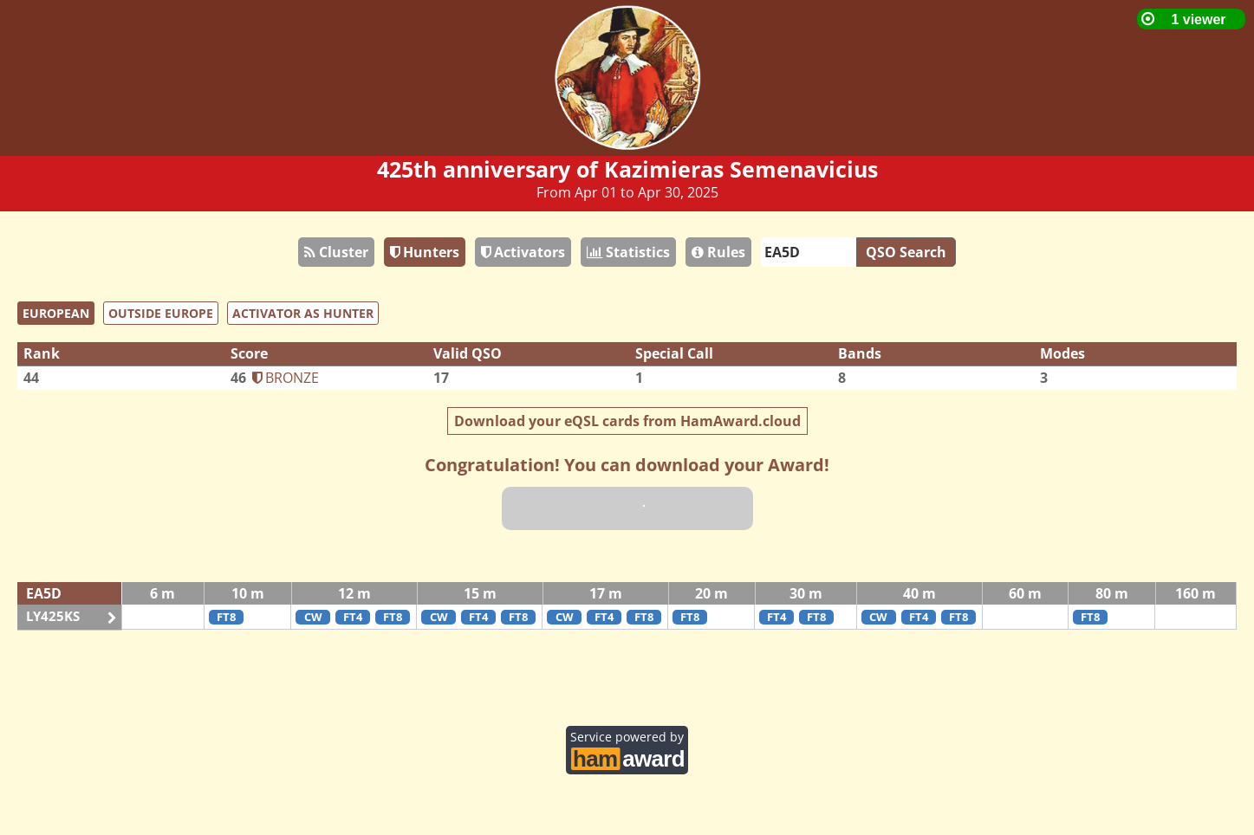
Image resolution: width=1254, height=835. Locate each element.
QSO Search (906, 252)
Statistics (628, 252)
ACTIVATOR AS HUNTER (303, 313)
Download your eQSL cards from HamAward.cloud (627, 420)
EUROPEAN (56, 313)
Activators (523, 252)
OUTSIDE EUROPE (160, 313)
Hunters (424, 252)
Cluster (336, 252)
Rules (718, 252)
